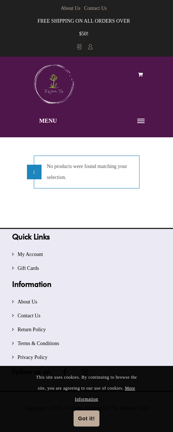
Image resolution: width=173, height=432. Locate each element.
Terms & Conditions (38, 343)
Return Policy (31, 329)
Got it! (86, 418)
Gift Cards (28, 268)
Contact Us (95, 8)
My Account (30, 254)
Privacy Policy (32, 357)
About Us (70, 8)
